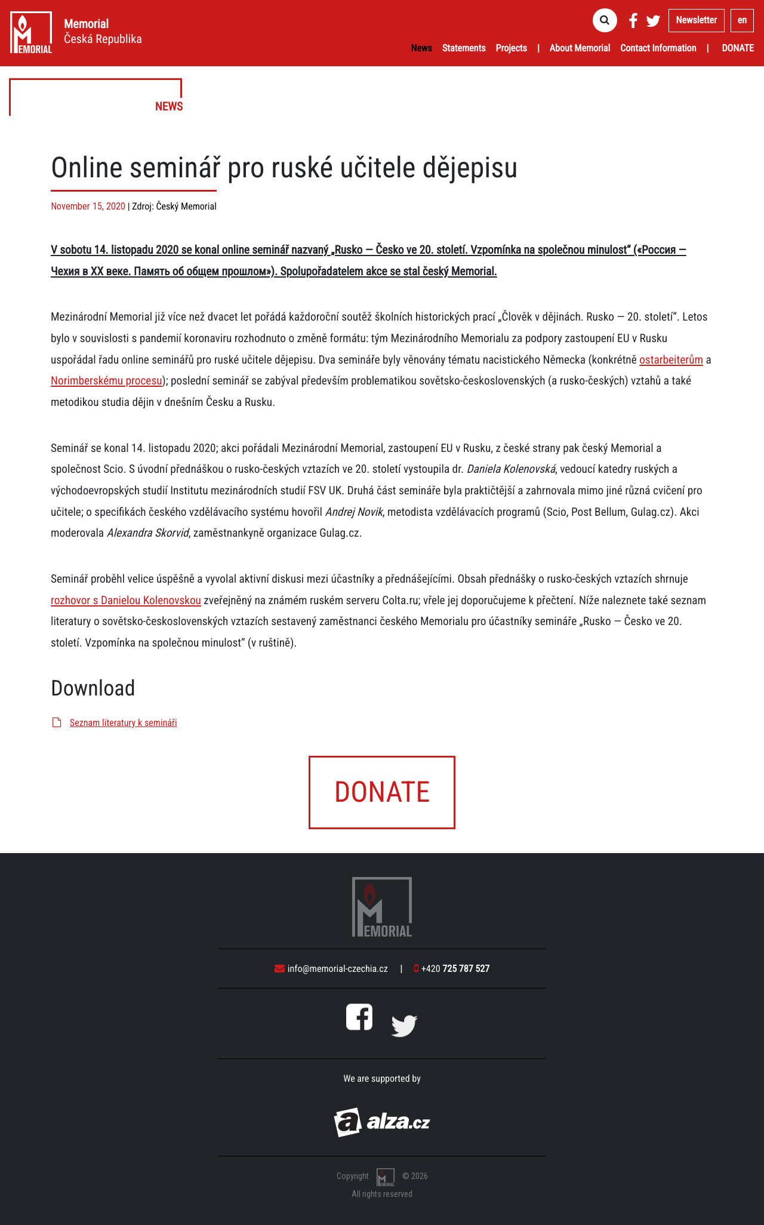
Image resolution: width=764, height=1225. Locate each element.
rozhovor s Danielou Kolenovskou (126, 600)
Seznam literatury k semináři (114, 722)
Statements (464, 48)
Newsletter (696, 20)
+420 (451, 968)
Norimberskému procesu (106, 380)
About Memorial (580, 48)
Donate (738, 48)
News (421, 48)
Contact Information (658, 48)
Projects (511, 48)
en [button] (742, 20)
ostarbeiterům (671, 360)
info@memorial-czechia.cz (331, 968)
